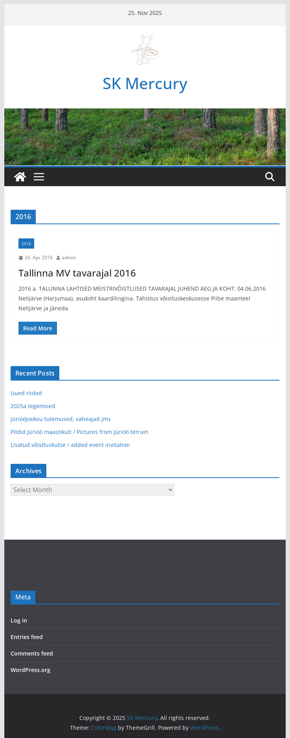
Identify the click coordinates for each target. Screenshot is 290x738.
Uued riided (26, 393)
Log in (19, 620)
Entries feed (27, 637)
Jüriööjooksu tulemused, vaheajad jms (61, 419)
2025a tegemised (33, 406)
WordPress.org (30, 670)
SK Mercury (145, 83)
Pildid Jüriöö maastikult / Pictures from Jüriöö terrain (80, 432)
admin (69, 257)
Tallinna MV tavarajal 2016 (77, 272)
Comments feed (32, 653)
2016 (26, 243)
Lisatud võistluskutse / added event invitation (70, 445)
